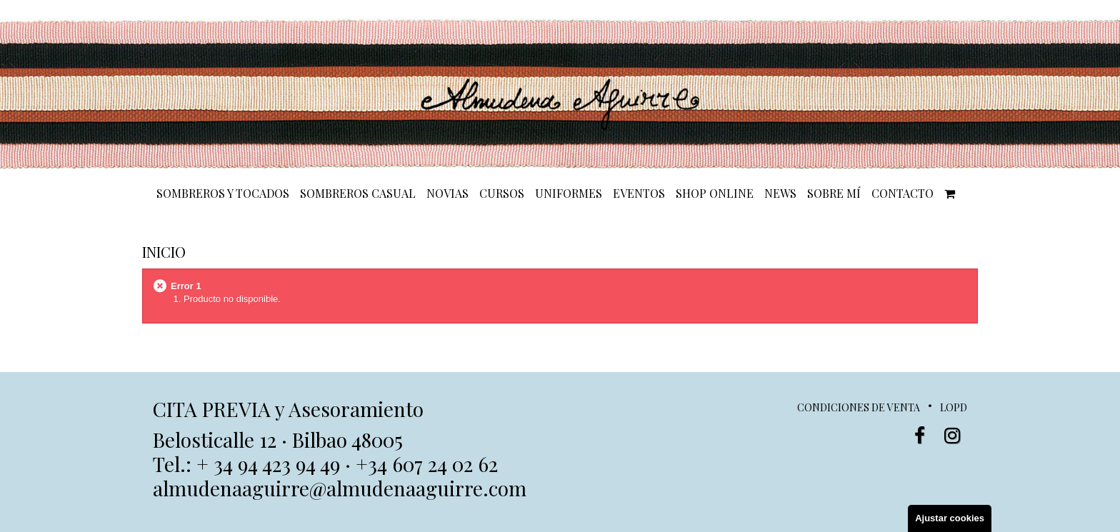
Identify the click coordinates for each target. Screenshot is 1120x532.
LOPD (953, 407)
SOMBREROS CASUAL (358, 193)
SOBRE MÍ (834, 193)
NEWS (780, 193)
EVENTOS (639, 193)
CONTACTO (902, 193)
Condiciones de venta (858, 407)
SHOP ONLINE (715, 193)
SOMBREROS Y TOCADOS (222, 193)
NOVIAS (447, 193)
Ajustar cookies (949, 518)
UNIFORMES (568, 193)
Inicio (164, 251)
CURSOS (501, 193)
